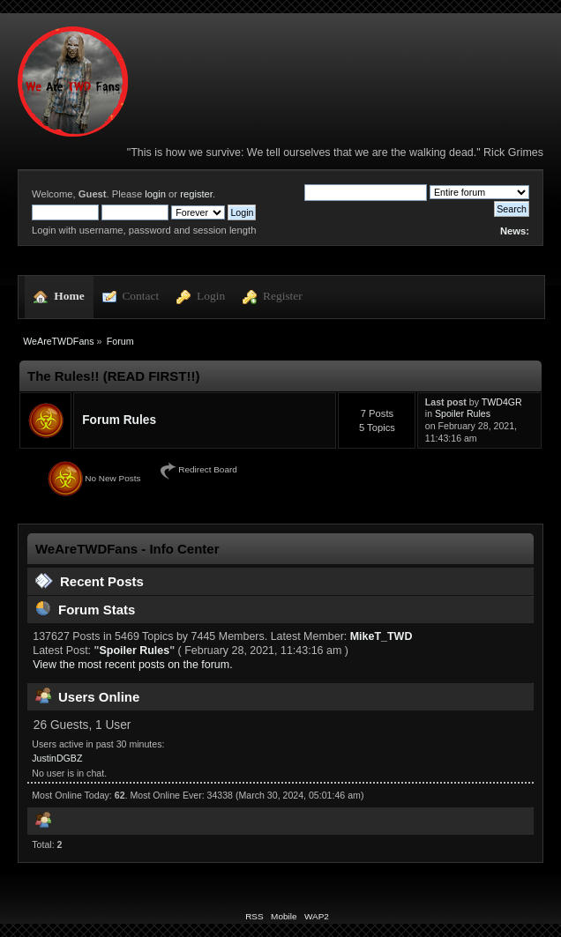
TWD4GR (502, 402)
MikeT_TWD (381, 636)
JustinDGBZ (57, 758)
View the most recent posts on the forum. (132, 664)
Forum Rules (119, 420)
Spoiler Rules (462, 413)
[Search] (365, 192)
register (196, 194)
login (155, 194)
